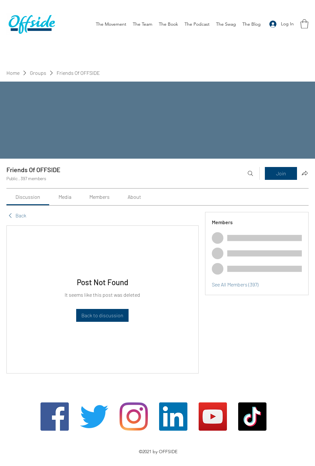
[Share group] (305, 173)
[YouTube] (213, 416)
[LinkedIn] (173, 416)
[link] (27, 197)
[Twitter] (94, 416)
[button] (304, 24)
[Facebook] (54, 416)
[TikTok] (252, 416)
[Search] (250, 173)
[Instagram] (134, 416)
